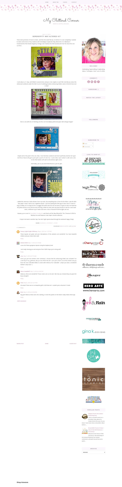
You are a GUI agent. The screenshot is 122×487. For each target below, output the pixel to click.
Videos (65, 2)
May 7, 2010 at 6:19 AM (34, 243)
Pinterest (50, 223)
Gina (21, 282)
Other (55, 223)
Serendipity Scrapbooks (36, 213)
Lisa (21, 256)
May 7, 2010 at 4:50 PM (36, 271)
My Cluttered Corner (61, 20)
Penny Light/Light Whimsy (28, 231)
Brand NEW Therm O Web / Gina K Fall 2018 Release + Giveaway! (96, 429)
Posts (85, 143)
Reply (21, 238)
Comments (86, 146)
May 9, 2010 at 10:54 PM (30, 292)
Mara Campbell (25, 271)
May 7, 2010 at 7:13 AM (29, 256)
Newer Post (20, 343)
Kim (21, 292)
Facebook (43, 223)
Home (46, 2)
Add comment (21, 301)
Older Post (73, 343)
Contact (74, 2)
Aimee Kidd (24, 243)
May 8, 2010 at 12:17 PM (30, 282)
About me (56, 2)
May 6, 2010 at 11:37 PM (44, 231)
